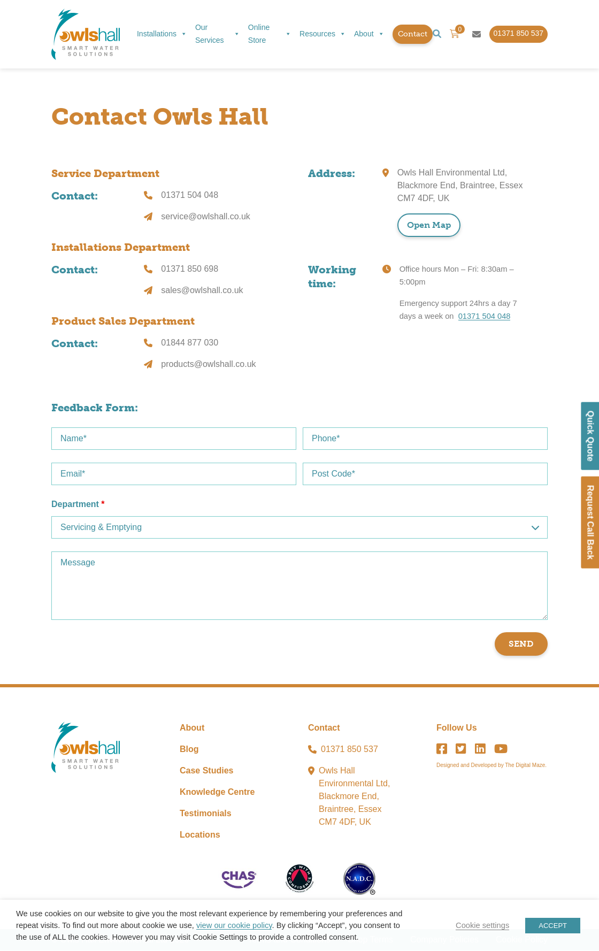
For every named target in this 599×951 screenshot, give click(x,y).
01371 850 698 (189, 269)
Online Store (269, 33)
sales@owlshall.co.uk (202, 290)
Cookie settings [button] (482, 925)
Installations (162, 34)
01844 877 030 (189, 343)
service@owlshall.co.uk (205, 216)
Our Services (217, 33)
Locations (200, 835)
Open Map (429, 225)
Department (78, 504)
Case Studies (206, 771)
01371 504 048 (189, 195)
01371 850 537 (349, 749)
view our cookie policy (234, 925)
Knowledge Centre (217, 792)
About (369, 34)
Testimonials (206, 813)
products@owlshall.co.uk (208, 364)
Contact (412, 34)
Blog (189, 749)
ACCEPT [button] (553, 926)
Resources (323, 34)
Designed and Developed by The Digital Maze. (491, 766)
